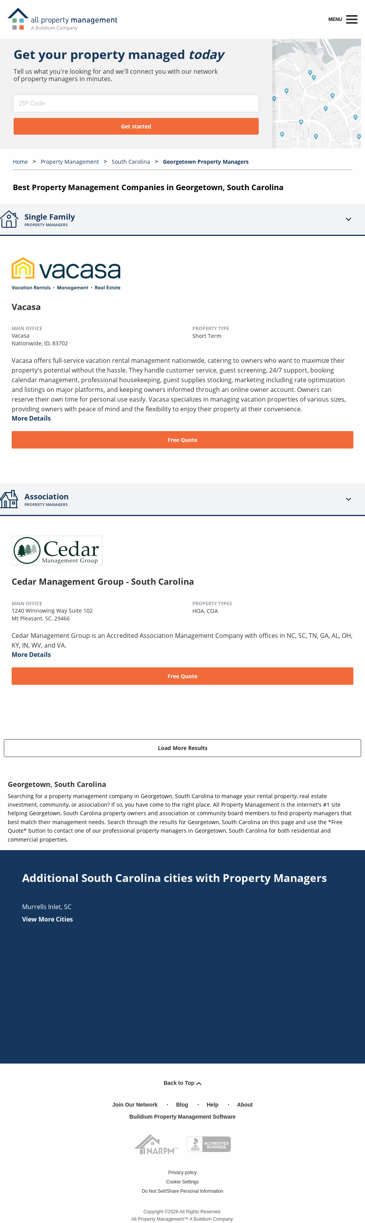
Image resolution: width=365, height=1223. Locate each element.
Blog (182, 1105)
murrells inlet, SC (46, 907)
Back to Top (182, 1083)
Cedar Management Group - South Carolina (103, 581)
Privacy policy (182, 1172)
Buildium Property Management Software (183, 1117)
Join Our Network (135, 1105)
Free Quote (182, 439)
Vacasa (26, 306)
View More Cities (47, 919)
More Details (31, 418)
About (245, 1105)
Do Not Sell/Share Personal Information (182, 1191)
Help (212, 1105)
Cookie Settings (182, 1182)
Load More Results (183, 748)
